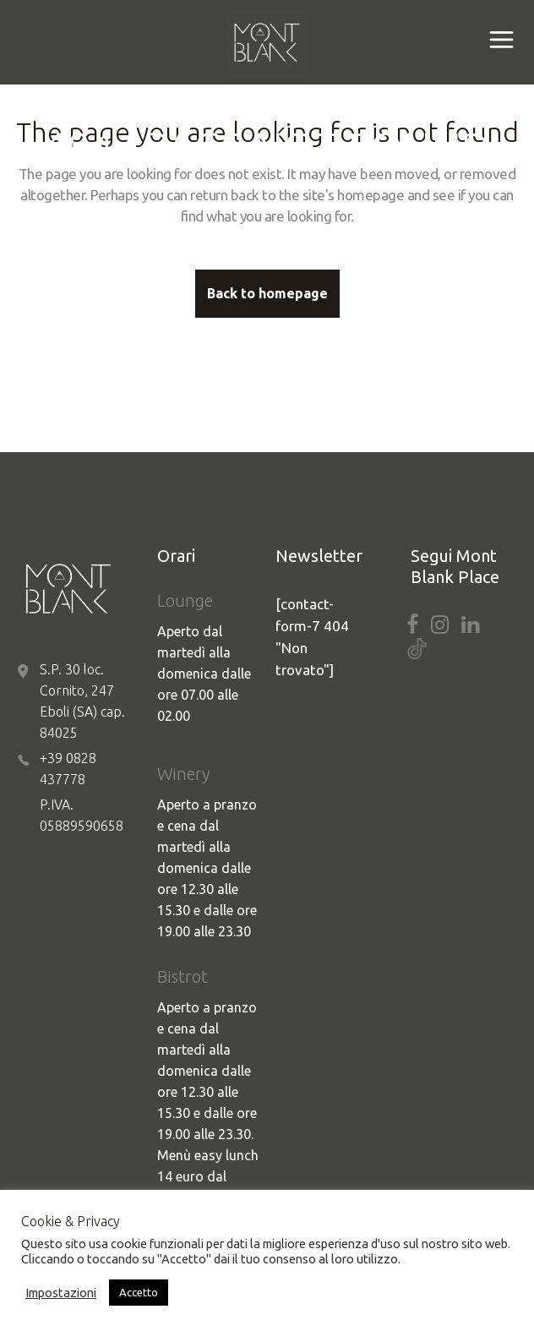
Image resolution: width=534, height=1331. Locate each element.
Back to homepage (267, 293)
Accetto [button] (138, 1292)
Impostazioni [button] (60, 1292)
